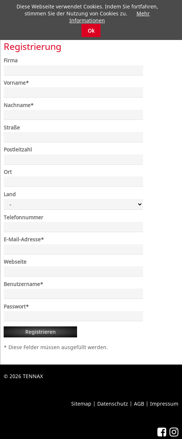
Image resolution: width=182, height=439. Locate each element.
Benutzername (23, 284)
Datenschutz (112, 403)
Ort (8, 171)
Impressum (164, 403)
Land (10, 194)
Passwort (16, 306)
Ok (91, 30)
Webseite (15, 261)
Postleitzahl (18, 149)
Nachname (19, 105)
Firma (11, 60)
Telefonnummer (23, 217)
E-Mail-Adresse (24, 239)
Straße (12, 127)
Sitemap (81, 403)
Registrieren (40, 331)
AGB (139, 403)
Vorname (16, 82)
